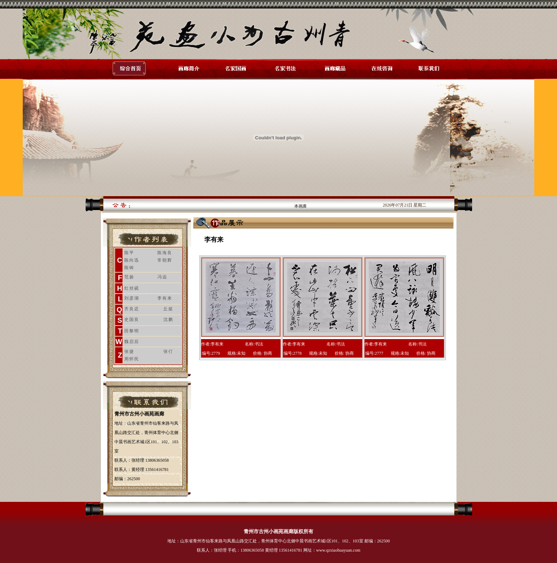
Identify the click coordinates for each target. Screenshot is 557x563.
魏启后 (131, 341)
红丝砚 (131, 288)
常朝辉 (164, 260)
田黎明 (131, 330)
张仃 (168, 351)
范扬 (129, 276)
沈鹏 (168, 319)
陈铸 (129, 267)
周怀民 (131, 358)
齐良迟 (131, 308)
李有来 (164, 298)
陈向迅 (131, 260)
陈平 (129, 252)
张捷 (129, 351)
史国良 (131, 319)
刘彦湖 (131, 298)
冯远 (162, 276)
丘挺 (168, 308)
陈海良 (164, 252)
